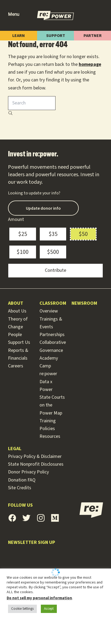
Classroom (52, 303)
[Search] (10, 114)
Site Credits (19, 487)
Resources (49, 436)
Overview (48, 311)
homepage (90, 64)
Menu (13, 14)
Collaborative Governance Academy (52, 350)
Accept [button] (49, 608)
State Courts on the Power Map (52, 405)
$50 (83, 234)
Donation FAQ (21, 480)
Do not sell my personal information (39, 598)
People (15, 334)
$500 (53, 252)
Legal (14, 448)
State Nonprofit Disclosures (36, 464)
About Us (17, 311)
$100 (23, 252)
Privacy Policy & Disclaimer (35, 456)
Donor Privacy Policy (28, 472)
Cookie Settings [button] (22, 608)
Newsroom (84, 303)
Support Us (19, 342)
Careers (15, 366)
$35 (53, 234)
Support (55, 36)
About (15, 303)
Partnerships (52, 334)
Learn (18, 36)
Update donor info (43, 208)
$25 (22, 234)
